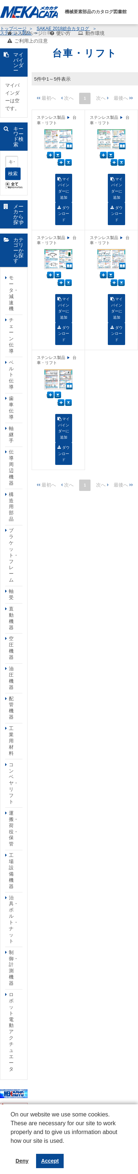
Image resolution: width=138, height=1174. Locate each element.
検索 (13, 173)
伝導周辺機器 (11, 467)
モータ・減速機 (13, 293)
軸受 (11, 594)
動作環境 (95, 33)
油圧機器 (11, 678)
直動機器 (11, 618)
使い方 (63, 33)
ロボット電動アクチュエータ (11, 1032)
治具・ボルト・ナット (13, 919)
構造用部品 (11, 507)
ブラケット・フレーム (13, 555)
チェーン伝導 (11, 335)
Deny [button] (21, 1161)
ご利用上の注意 (31, 41)
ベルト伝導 (11, 375)
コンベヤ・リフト (13, 783)
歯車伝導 (11, 408)
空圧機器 (11, 648)
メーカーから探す (18, 214)
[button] (12, 1146)
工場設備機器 (11, 870)
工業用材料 (11, 741)
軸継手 (11, 435)
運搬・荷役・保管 (13, 828)
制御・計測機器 (13, 968)
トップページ (28, 33)
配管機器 (11, 708)
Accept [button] (50, 1161)
